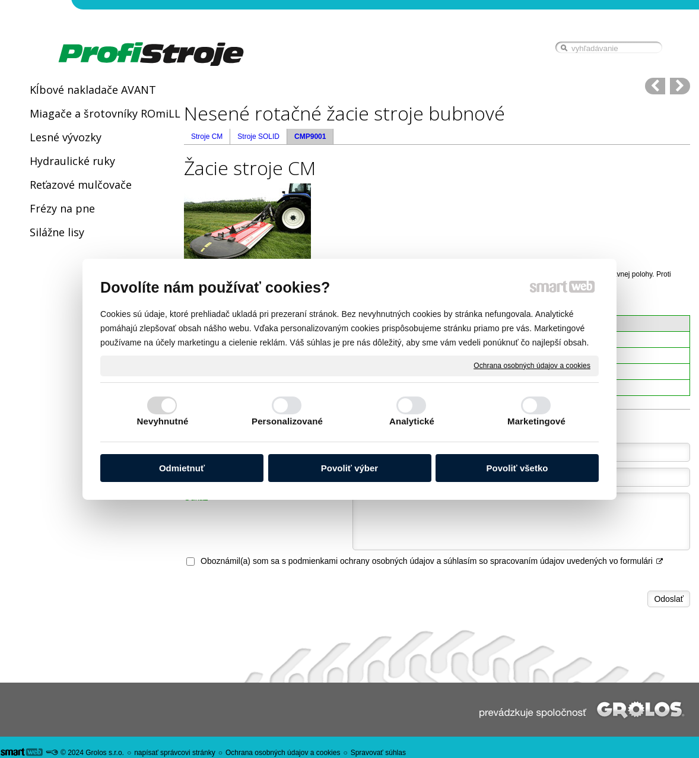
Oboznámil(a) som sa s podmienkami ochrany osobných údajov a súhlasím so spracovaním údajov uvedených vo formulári (432, 561)
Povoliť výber (349, 468)
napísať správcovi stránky (174, 753)
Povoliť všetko (517, 468)
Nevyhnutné (163, 421)
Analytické (411, 421)
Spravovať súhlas (378, 753)
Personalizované (287, 421)
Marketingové (536, 421)
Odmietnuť (182, 468)
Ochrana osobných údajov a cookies (532, 365)
